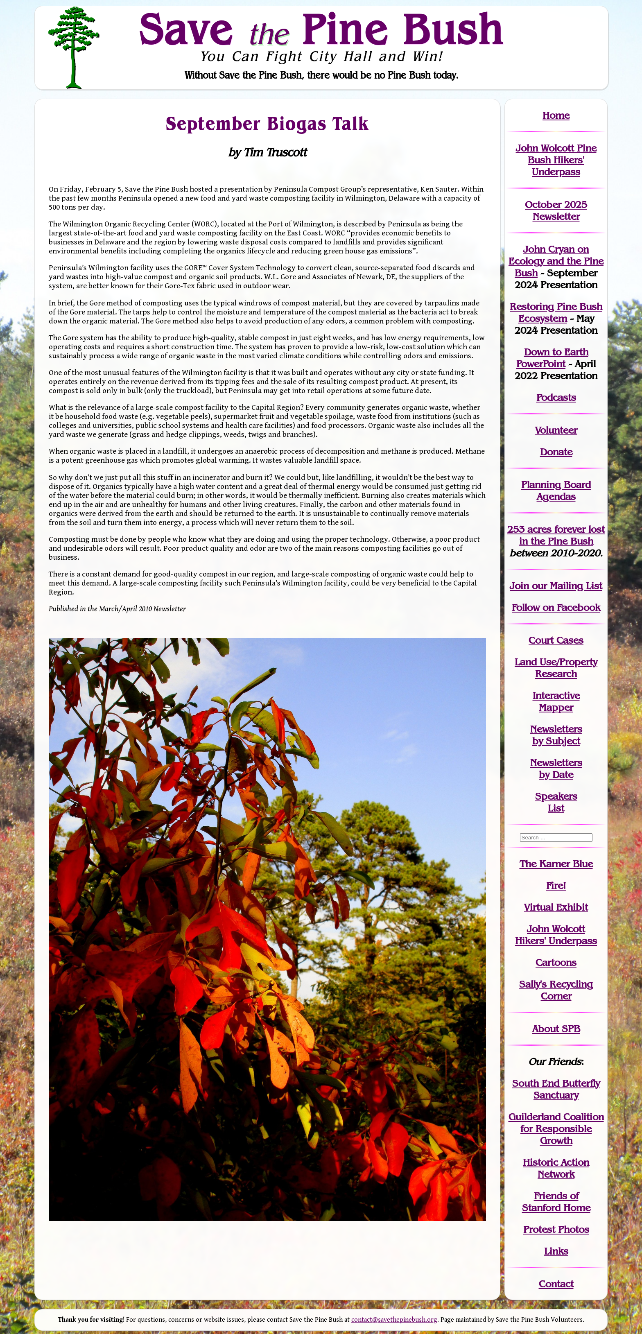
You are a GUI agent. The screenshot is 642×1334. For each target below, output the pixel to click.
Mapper (556, 707)
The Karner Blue (556, 864)
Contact (556, 1284)
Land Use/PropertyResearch (556, 668)
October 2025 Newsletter (556, 210)
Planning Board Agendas (556, 490)
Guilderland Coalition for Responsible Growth (556, 1128)
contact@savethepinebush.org (394, 1320)
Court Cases (556, 640)
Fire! (556, 885)
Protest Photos (556, 1229)
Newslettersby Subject (556, 735)
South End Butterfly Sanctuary (556, 1089)
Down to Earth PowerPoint (552, 358)
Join (519, 586)
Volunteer (556, 430)
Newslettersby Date (556, 768)
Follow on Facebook (556, 607)
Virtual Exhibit (556, 907)
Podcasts (556, 397)
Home (556, 115)
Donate (556, 452)
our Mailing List (565, 586)
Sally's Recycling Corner (556, 990)
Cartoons (556, 962)
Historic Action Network (556, 1168)
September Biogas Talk (267, 122)
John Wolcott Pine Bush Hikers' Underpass (556, 160)
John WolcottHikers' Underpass (556, 935)
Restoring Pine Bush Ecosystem (556, 312)
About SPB (556, 1029)
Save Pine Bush (321, 29)
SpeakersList (556, 802)
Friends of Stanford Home (556, 1202)
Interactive (556, 695)
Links (556, 1251)
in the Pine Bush (562, 535)
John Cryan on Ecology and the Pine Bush (556, 261)
